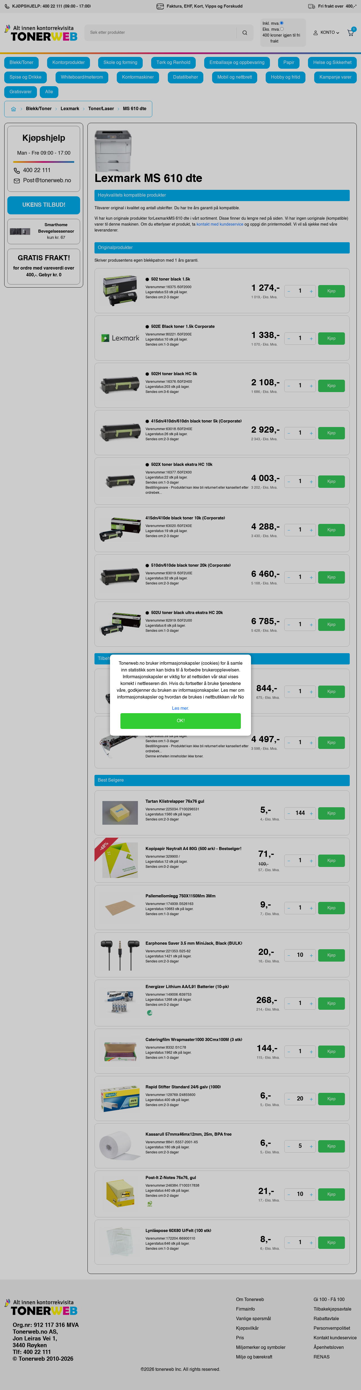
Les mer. (180, 708)
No (240, 697)
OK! (180, 721)
